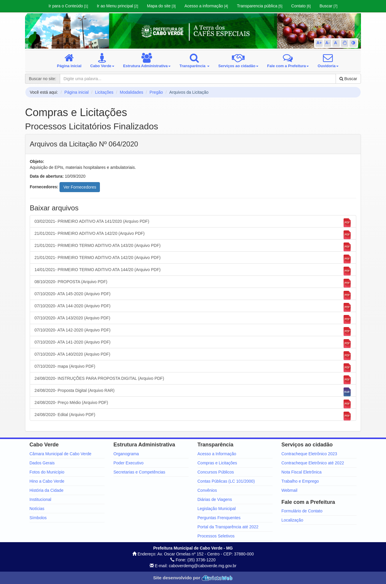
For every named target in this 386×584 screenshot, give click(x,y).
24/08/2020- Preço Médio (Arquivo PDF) (193, 404)
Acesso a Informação (216, 453)
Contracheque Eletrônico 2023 (309, 453)
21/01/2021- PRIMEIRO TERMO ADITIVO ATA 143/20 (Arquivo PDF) (193, 246)
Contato (301, 6)
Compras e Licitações (217, 463)
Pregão (156, 92)
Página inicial (76, 92)
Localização (292, 520)
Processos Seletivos (216, 536)
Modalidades (131, 92)
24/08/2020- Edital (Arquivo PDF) (193, 416)
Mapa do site (161, 6)
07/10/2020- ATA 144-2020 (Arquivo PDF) (193, 307)
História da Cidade (46, 490)
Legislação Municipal (216, 508)
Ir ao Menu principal (117, 6)
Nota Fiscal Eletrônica (301, 472)
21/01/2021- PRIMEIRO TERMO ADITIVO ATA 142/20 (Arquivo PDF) (193, 259)
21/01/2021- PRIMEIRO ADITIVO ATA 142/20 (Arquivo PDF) (193, 234)
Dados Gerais (42, 463)
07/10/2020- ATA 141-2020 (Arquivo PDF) (193, 343)
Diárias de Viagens (214, 499)
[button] (345, 42)
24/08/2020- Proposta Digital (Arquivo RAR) (193, 391)
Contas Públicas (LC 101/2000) (226, 481)
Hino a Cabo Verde (46, 481)
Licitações (104, 92)
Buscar (328, 6)
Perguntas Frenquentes (218, 517)
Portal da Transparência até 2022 (227, 526)
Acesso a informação (206, 6)
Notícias (36, 508)
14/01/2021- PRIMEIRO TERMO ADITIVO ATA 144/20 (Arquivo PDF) (193, 271)
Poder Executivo (128, 463)
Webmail (289, 490)
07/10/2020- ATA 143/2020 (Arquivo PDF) (193, 319)
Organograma (126, 453)
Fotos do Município (46, 472)
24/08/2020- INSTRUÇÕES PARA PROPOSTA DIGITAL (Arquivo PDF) (193, 379)
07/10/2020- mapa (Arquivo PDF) (193, 367)
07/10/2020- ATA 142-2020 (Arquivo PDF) (193, 331)
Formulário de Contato (301, 511)
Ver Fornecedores (79, 187)
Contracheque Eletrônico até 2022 (312, 463)
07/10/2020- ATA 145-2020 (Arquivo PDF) (193, 295)
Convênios (207, 490)
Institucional (40, 499)
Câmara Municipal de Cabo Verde (60, 453)
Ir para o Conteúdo (68, 6)
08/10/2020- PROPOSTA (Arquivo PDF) (193, 283)
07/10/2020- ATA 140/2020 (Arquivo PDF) (193, 355)
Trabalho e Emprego (300, 481)
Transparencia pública (259, 6)
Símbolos (38, 517)
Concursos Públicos (215, 472)
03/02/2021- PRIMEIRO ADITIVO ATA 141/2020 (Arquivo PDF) (193, 222)
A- (327, 42)
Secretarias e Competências (139, 472)
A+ (319, 42)
